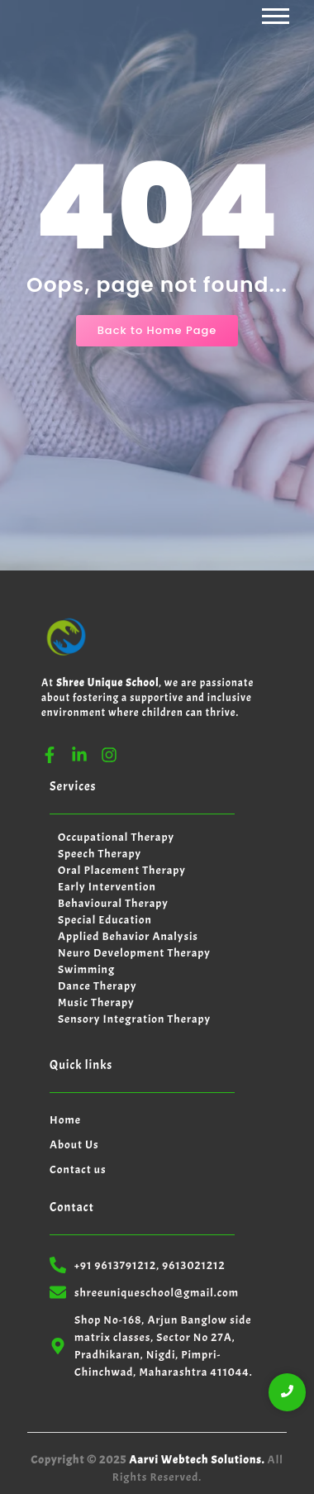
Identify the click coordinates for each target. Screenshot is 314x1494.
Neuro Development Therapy (134, 953)
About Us (74, 1145)
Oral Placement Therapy (122, 870)
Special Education (105, 920)
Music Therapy (96, 1002)
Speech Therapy (99, 854)
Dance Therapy (97, 986)
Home (65, 1120)
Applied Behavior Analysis (128, 936)
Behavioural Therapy (113, 903)
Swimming (86, 969)
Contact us (78, 1169)
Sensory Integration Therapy (134, 1019)
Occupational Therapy (116, 837)
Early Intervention (107, 887)
